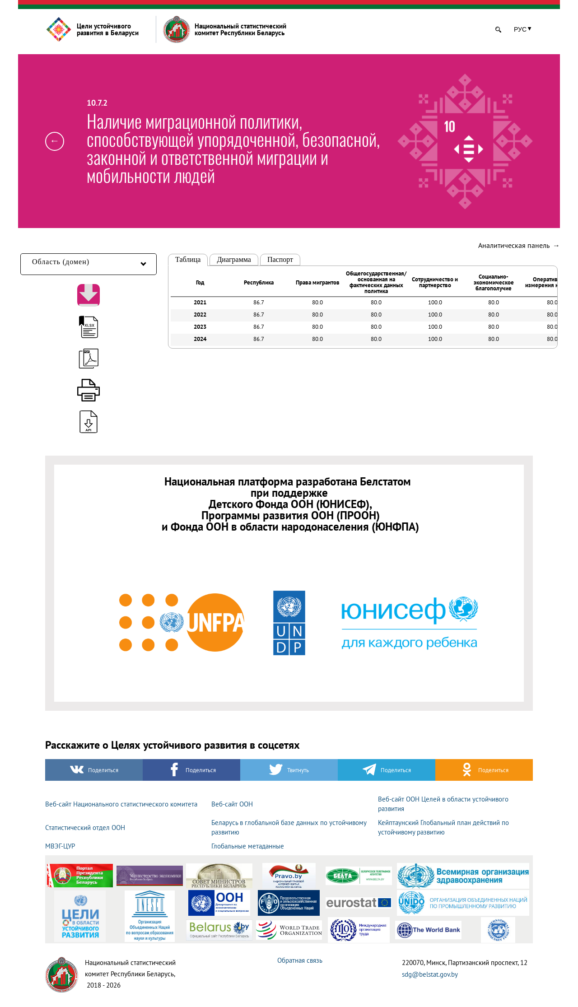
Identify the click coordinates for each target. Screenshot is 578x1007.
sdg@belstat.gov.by (430, 974)
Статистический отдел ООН (85, 827)
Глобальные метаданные (247, 846)
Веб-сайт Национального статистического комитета (121, 804)
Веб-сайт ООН (232, 804)
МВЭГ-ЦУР (60, 846)
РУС (520, 29)
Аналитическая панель (519, 245)
